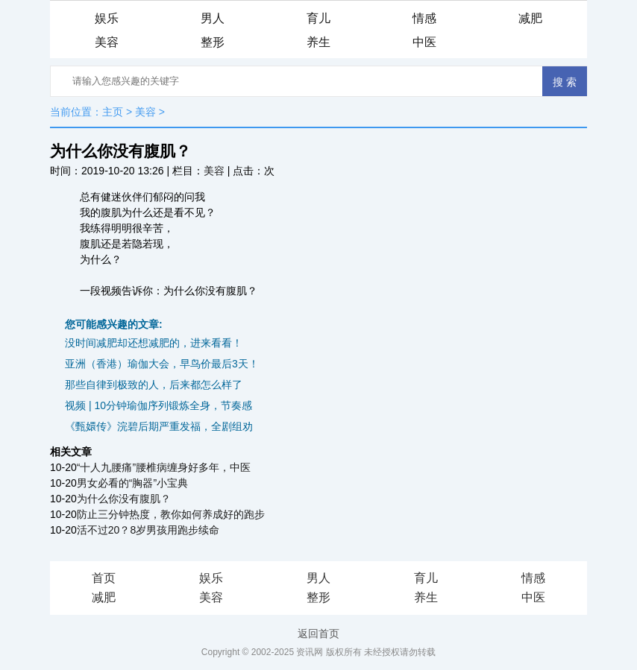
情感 (424, 18)
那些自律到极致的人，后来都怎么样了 (153, 385)
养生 (318, 42)
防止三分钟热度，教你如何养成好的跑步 (171, 514)
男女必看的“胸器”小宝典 (132, 483)
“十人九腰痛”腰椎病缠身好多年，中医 (164, 467)
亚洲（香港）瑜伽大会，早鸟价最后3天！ (162, 364)
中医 (424, 42)
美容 (107, 42)
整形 (213, 42)
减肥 (530, 18)
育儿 (318, 18)
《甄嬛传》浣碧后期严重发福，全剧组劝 (159, 426)
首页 (104, 578)
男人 (213, 18)
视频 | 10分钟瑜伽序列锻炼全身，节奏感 (158, 405)
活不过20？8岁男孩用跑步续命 (148, 530)
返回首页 (318, 633)
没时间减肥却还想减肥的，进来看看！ (153, 343)
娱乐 (107, 18)
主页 (112, 112)
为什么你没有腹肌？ (124, 499)
